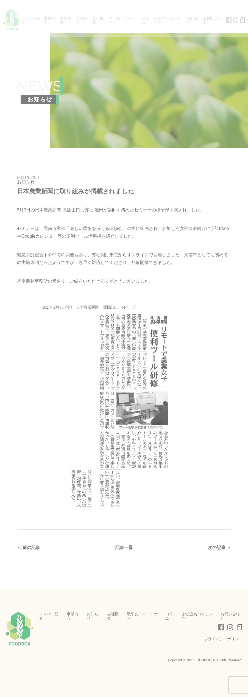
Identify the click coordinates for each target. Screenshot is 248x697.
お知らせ (26, 182)
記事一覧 (124, 547)
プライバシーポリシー (223, 639)
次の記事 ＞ (219, 547)
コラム (169, 616)
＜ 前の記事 (28, 547)
